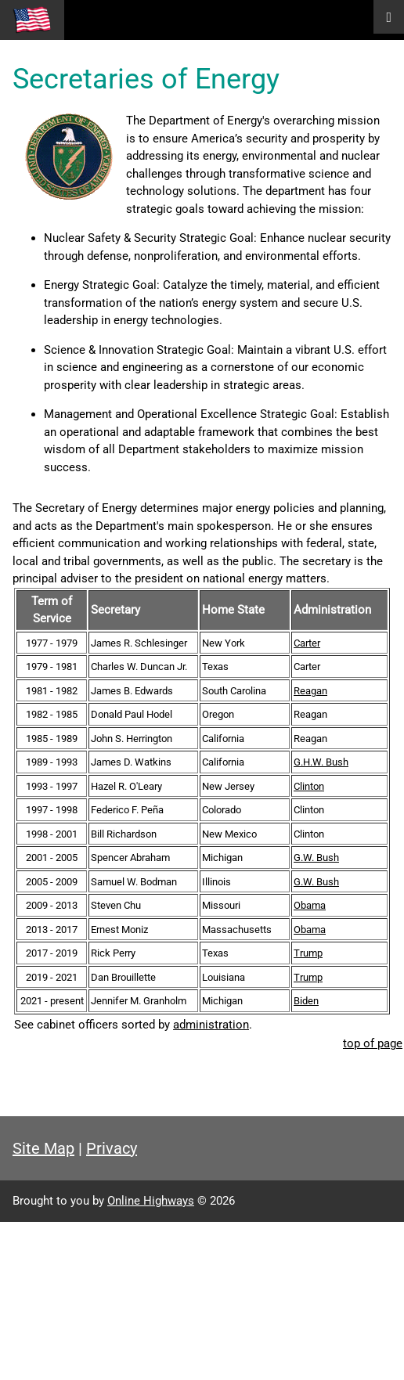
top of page (372, 1043)
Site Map (43, 1148)
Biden (306, 1001)
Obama (310, 905)
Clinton (309, 786)
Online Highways (150, 1201)
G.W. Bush (316, 857)
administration (211, 1025)
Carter (307, 643)
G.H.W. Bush (321, 762)
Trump (308, 953)
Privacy (111, 1148)
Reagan (310, 691)
